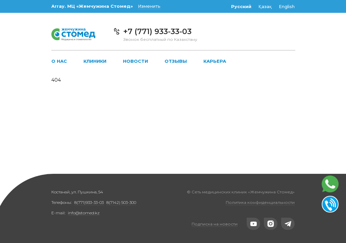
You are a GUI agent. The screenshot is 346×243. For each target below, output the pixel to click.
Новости (135, 61)
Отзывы (176, 61)
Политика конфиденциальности (260, 202)
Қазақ (265, 6)
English (287, 6)
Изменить (149, 6)
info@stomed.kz (84, 212)
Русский (241, 6)
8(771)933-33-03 (89, 202)
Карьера (214, 61)
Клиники (94, 61)
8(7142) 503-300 (121, 202)
